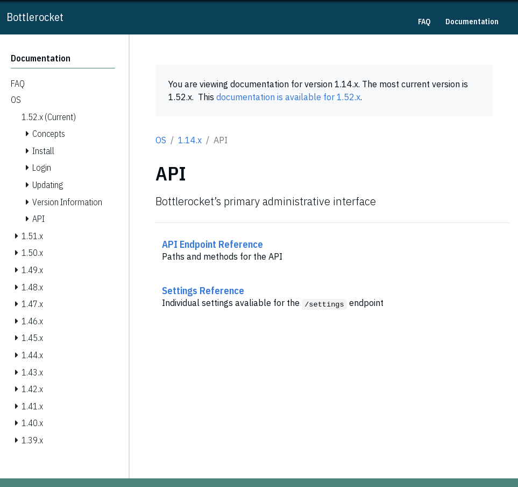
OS (160, 140)
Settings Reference (203, 290)
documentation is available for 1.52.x (288, 97)
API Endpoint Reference (212, 244)
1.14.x (190, 140)
